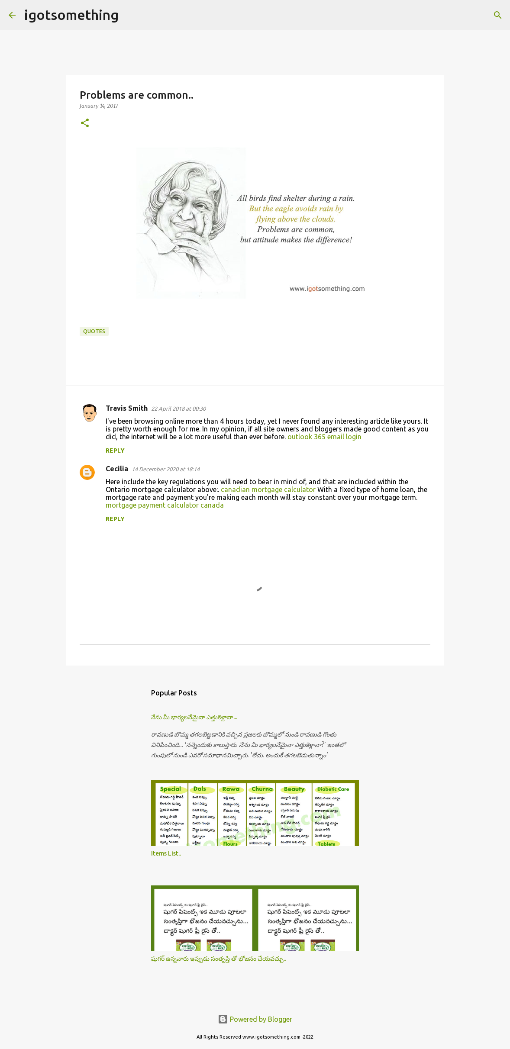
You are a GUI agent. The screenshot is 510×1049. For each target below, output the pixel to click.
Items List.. (166, 853)
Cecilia (117, 469)
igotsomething (71, 15)
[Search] (131, 15)
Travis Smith (127, 408)
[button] (85, 123)
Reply (115, 450)
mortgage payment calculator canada (165, 505)
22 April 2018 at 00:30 (178, 408)
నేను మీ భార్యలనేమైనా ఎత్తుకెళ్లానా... (194, 717)
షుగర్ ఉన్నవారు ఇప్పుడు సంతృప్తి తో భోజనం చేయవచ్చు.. (218, 958)
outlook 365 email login (324, 437)
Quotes (94, 331)
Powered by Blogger (255, 1019)
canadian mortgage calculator (268, 489)
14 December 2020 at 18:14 (166, 469)
